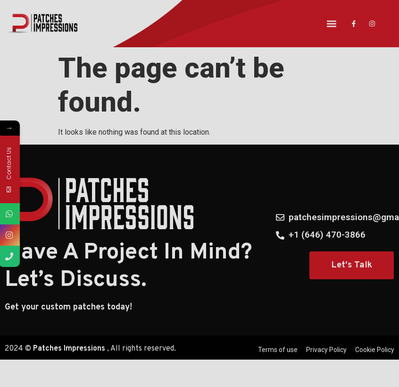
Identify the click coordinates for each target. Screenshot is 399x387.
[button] (332, 24)
